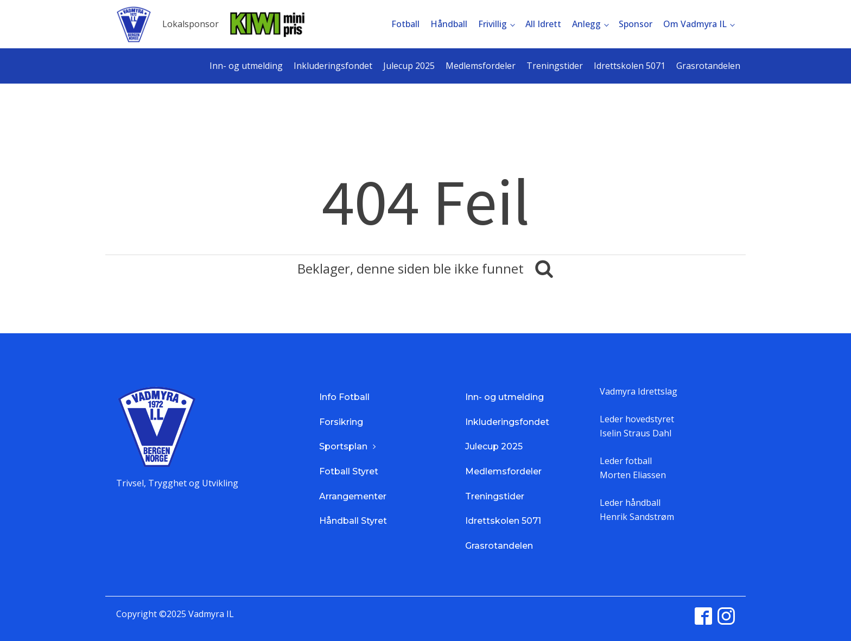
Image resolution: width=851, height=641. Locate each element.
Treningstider (554, 66)
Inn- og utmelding (246, 66)
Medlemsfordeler (481, 66)
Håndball (448, 24)
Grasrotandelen (708, 66)
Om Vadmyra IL (695, 24)
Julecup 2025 (409, 66)
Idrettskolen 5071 (629, 66)
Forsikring (341, 422)
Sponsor (635, 24)
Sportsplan (343, 446)
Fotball (405, 24)
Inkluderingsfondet (333, 66)
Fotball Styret (348, 471)
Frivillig (492, 24)
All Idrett (543, 24)
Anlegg (586, 24)
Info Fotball (344, 397)
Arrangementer (352, 496)
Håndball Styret (353, 521)
